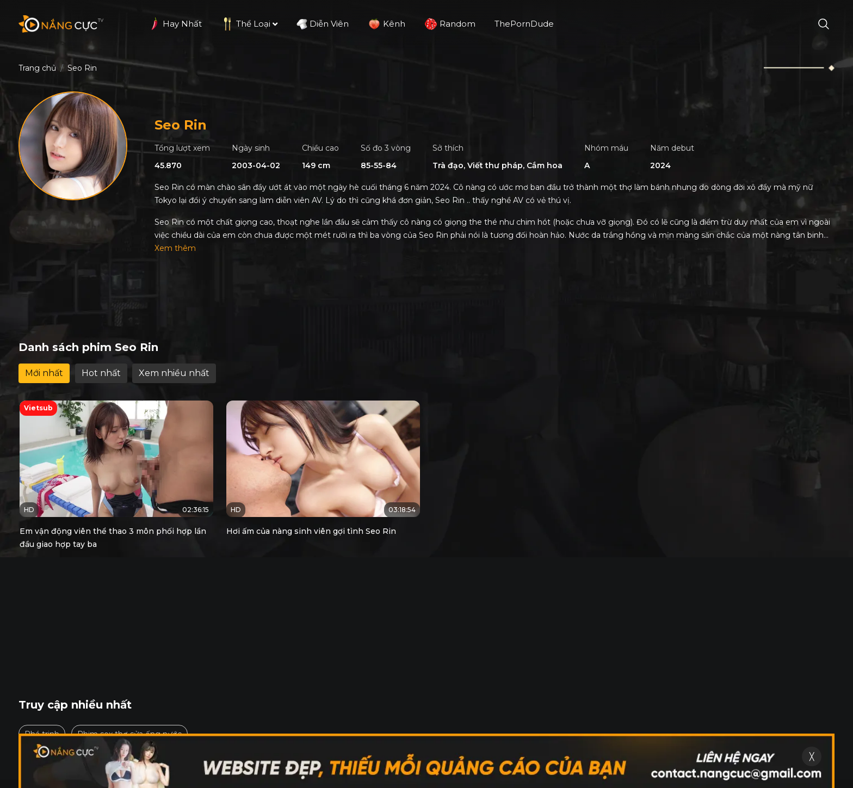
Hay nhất (174, 23)
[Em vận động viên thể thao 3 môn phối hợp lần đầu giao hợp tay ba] (116, 459)
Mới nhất (44, 373)
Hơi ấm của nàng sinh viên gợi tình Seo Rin (311, 531)
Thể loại (249, 23)
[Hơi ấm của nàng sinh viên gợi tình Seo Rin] (323, 459)
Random (449, 23)
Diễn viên (322, 24)
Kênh (386, 23)
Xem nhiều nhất (174, 373)
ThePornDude (524, 24)
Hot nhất (101, 373)
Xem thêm (175, 248)
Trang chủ (37, 68)
